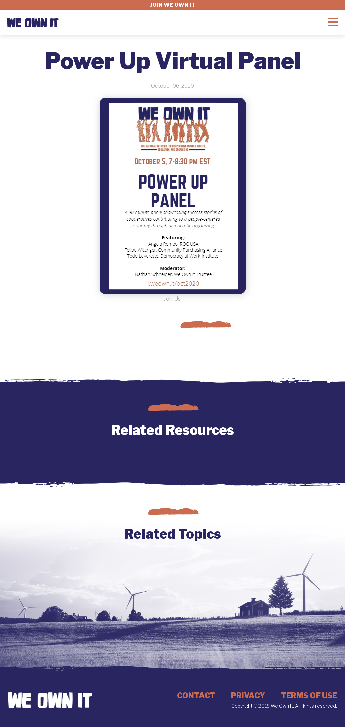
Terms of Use (309, 695)
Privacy (248, 695)
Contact (196, 695)
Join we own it (172, 5)
